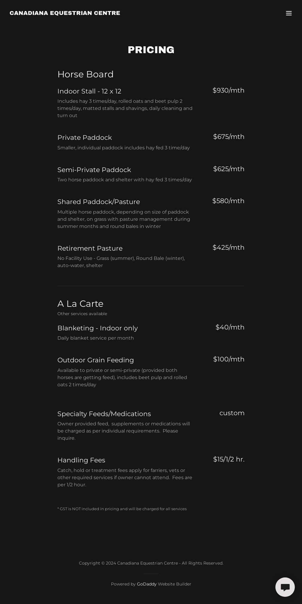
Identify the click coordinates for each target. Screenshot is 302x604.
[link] (65, 13)
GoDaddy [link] (147, 584)
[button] (289, 13)
